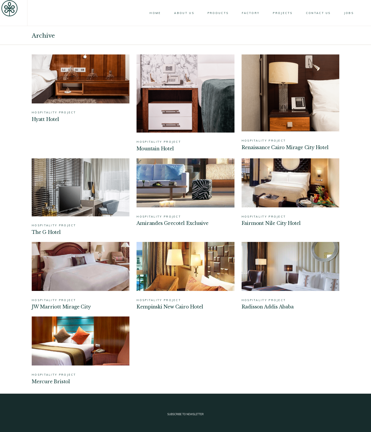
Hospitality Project (54, 112)
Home (68, 35)
